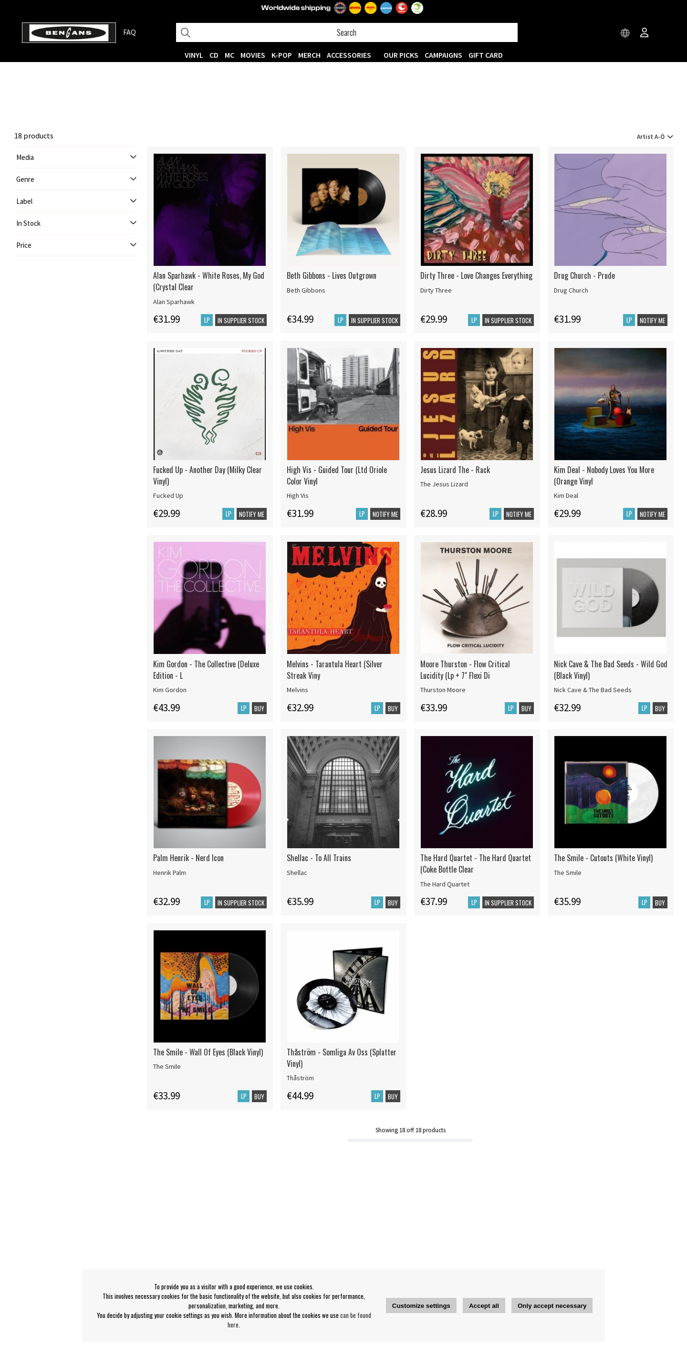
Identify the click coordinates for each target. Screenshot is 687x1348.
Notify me (652, 320)
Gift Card (485, 55)
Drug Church (571, 290)
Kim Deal (566, 495)
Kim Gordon (170, 689)
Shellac (297, 872)
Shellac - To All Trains (319, 858)
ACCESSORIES (349, 55)
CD (214, 55)
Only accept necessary (552, 1305)
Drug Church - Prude (584, 275)
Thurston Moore (443, 689)
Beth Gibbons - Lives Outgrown (331, 275)
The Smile (568, 872)
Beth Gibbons (306, 290)
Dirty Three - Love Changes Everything (476, 275)
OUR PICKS (401, 55)
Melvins (297, 689)
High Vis (298, 495)
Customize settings (421, 1305)
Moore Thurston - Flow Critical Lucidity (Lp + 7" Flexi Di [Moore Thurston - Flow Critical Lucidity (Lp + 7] (465, 669)
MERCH (309, 55)
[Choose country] (625, 33)
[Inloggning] (644, 33)
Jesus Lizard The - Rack (455, 469)
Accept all (484, 1305)
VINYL (194, 55)
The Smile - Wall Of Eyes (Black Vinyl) (208, 1052)
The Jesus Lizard (444, 484)
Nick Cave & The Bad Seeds (593, 689)
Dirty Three (436, 290)
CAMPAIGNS (443, 55)
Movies (252, 55)
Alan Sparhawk (174, 301)
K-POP (281, 55)
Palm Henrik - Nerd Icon (188, 858)
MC (229, 55)
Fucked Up (168, 495)
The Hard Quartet (444, 884)
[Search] (347, 32)
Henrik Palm (169, 872)
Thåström (300, 1078)
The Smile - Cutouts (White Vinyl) (603, 858)
